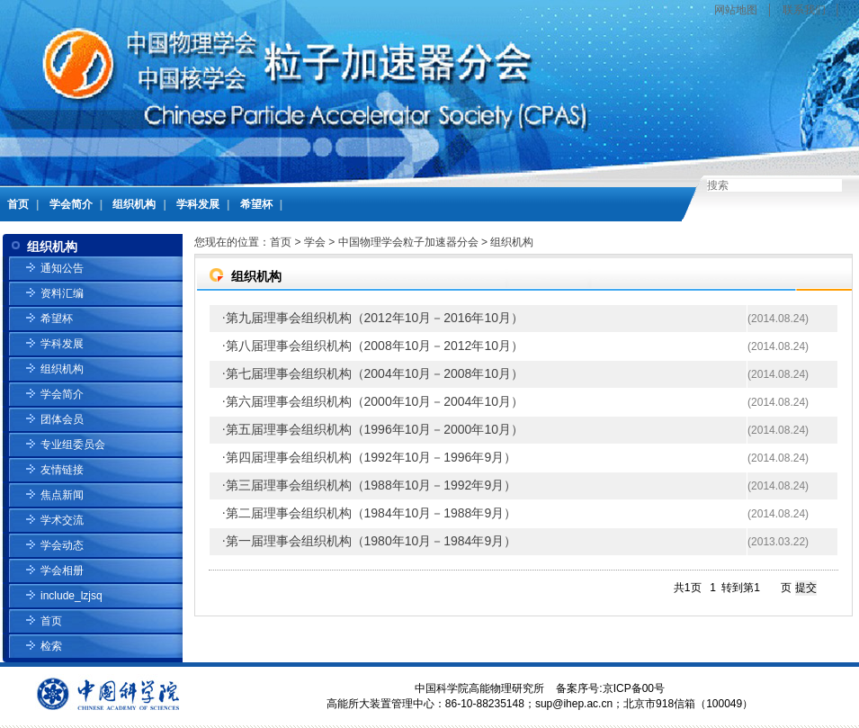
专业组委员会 (72, 444)
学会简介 (71, 204)
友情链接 (62, 469)
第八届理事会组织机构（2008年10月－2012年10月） (374, 345)
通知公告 (62, 268)
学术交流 (62, 520)
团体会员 (62, 419)
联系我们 (804, 10)
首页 (18, 204)
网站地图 (735, 10)
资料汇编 (62, 293)
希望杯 (256, 204)
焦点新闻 (62, 495)
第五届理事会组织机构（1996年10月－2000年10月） (374, 429)
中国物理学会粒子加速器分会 (408, 242)
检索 (51, 646)
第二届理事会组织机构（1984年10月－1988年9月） (371, 513)
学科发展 (197, 204)
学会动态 (62, 545)
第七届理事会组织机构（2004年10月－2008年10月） (374, 373)
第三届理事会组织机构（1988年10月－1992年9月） (371, 485)
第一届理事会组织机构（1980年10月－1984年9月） (371, 541)
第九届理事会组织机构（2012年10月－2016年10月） (374, 317)
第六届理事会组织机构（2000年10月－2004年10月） (374, 401)
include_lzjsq (71, 595)
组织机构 (134, 204)
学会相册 (62, 570)
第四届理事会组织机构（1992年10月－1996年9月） (371, 457)
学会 (315, 242)
